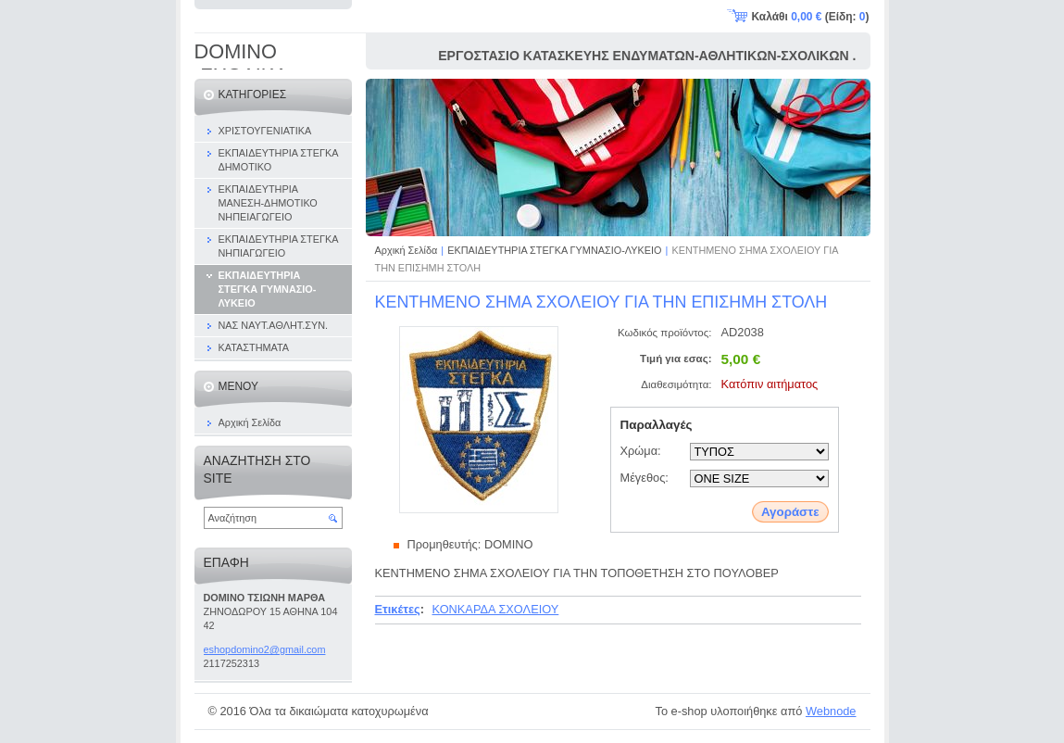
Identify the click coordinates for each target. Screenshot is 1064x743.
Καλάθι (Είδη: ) (811, 16)
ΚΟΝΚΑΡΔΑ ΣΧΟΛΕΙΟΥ (495, 609)
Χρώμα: (640, 451)
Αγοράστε (790, 512)
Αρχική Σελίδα (406, 250)
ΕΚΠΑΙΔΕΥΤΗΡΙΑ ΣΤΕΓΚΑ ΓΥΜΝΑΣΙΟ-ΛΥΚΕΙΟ (554, 250)
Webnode (831, 711)
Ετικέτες (397, 609)
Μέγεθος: (644, 478)
